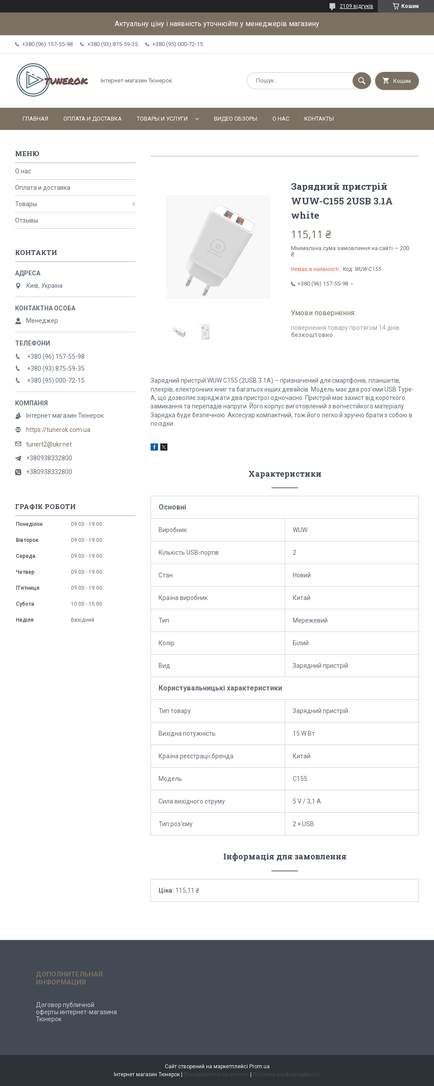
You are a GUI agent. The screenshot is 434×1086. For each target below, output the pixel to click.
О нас (280, 118)
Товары (26, 204)
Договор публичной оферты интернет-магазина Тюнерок (76, 1012)
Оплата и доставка (92, 118)
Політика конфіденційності (287, 1074)
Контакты (319, 118)
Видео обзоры (235, 118)
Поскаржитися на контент (216, 1074)
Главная (35, 118)
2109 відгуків (356, 6)
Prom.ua (259, 1066)
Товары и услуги (162, 118)
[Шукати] (362, 80)
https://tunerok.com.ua (58, 429)
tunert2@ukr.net (49, 444)
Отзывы (26, 220)
